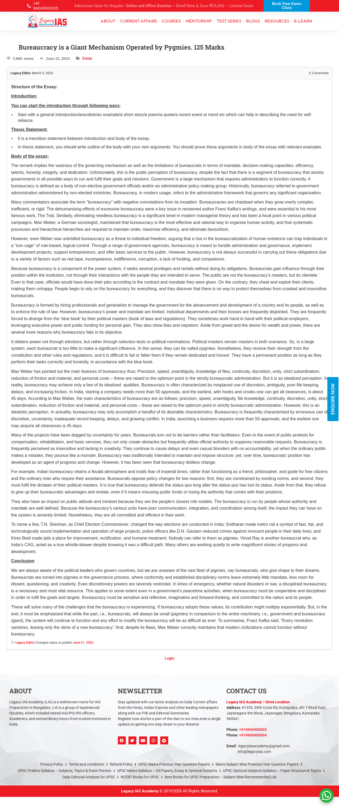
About (108, 21)
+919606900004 (253, 736)
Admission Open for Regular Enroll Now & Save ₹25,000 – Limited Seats (164, 6)
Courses (171, 21)
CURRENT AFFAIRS (138, 21)
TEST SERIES (229, 21)
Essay (87, 59)
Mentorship (199, 21)
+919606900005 (253, 730)
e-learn (303, 21)
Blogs (253, 21)
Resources (277, 21)
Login (169, 659)
